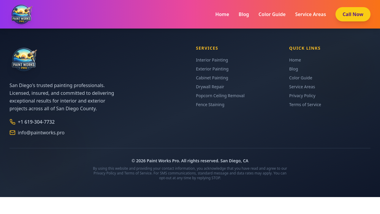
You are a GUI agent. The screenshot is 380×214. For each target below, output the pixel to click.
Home (222, 14)
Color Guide (272, 14)
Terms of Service (305, 104)
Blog (244, 14)
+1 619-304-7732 (32, 122)
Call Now (353, 14)
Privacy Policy (302, 95)
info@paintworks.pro (37, 132)
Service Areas (310, 14)
